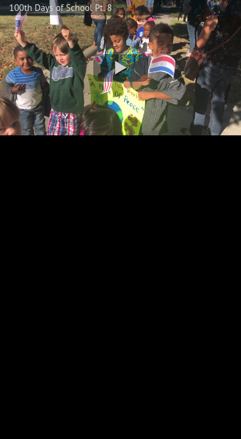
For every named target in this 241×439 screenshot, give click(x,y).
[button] (120, 68)
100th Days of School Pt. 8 (60, 7)
